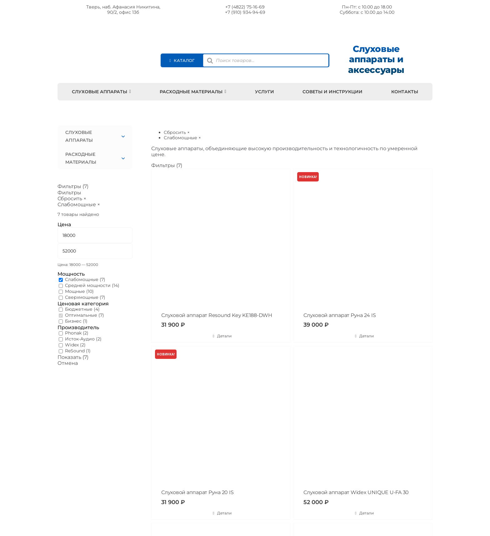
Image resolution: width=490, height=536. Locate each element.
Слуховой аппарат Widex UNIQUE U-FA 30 (356, 492)
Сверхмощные (81, 297)
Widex (72, 345)
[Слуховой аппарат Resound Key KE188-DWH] (221, 238)
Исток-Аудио (80, 339)
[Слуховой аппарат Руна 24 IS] (363, 238)
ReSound (75, 351)
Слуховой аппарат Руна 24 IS (339, 315)
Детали (224, 336)
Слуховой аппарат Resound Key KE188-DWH (216, 315)
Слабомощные (81, 279)
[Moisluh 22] (114, 34)
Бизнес (73, 321)
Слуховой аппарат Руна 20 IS (197, 492)
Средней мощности (88, 285)
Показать (73, 357)
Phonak (73, 333)
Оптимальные (81, 315)
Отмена (68, 363)
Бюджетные (78, 309)
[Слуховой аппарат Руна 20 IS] (221, 415)
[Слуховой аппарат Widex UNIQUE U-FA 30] (363, 415)
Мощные (75, 291)
